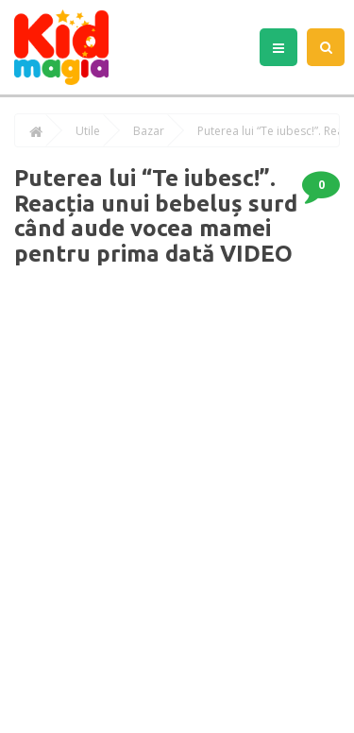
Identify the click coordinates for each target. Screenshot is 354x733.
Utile (88, 131)
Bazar (148, 131)
